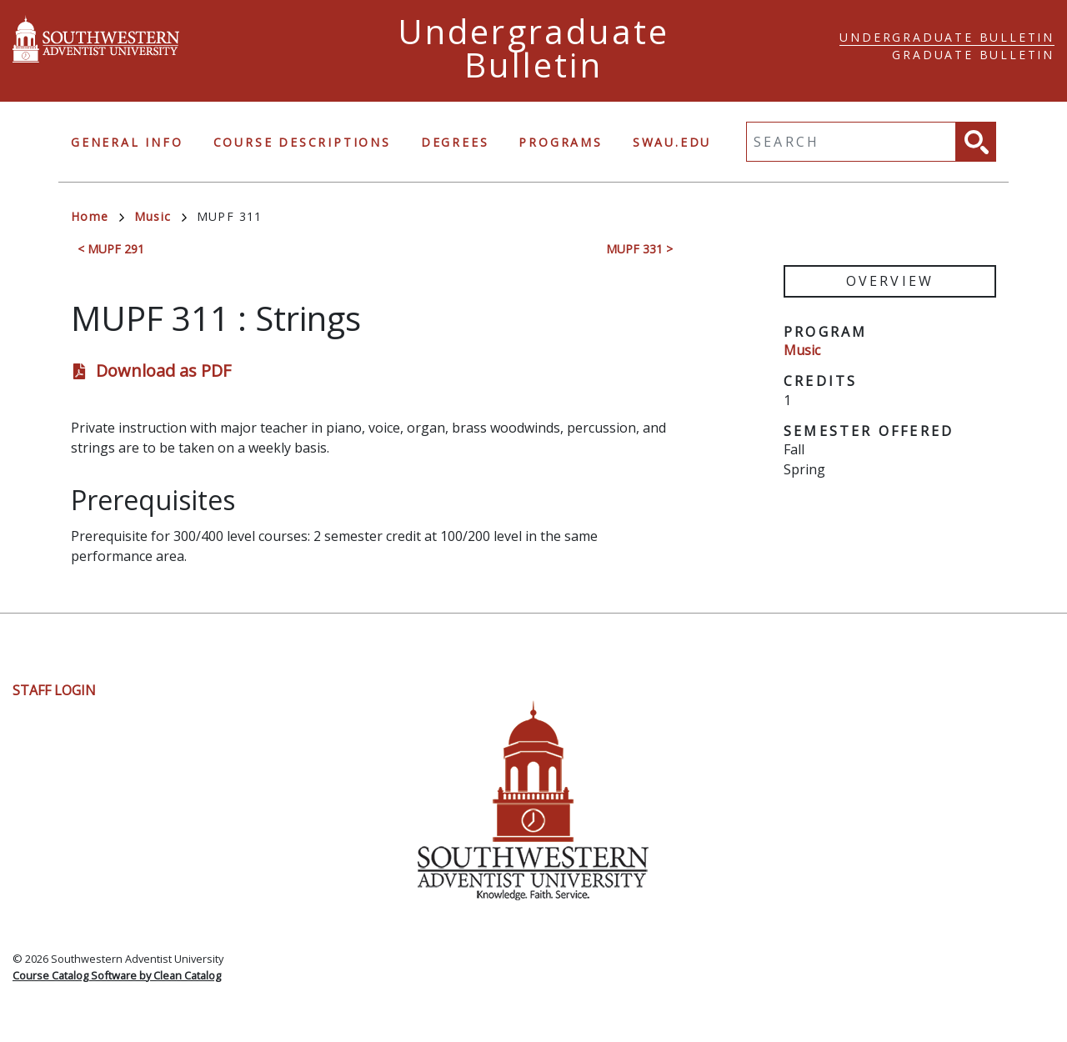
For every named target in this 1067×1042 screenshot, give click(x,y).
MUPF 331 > (639, 249)
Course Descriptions (302, 142)
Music (160, 216)
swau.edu (672, 142)
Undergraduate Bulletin (946, 37)
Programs (560, 142)
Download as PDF (163, 370)
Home (97, 216)
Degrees (455, 142)
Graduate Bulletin (973, 55)
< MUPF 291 (111, 249)
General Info (127, 142)
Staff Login (54, 690)
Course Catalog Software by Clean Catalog (117, 975)
